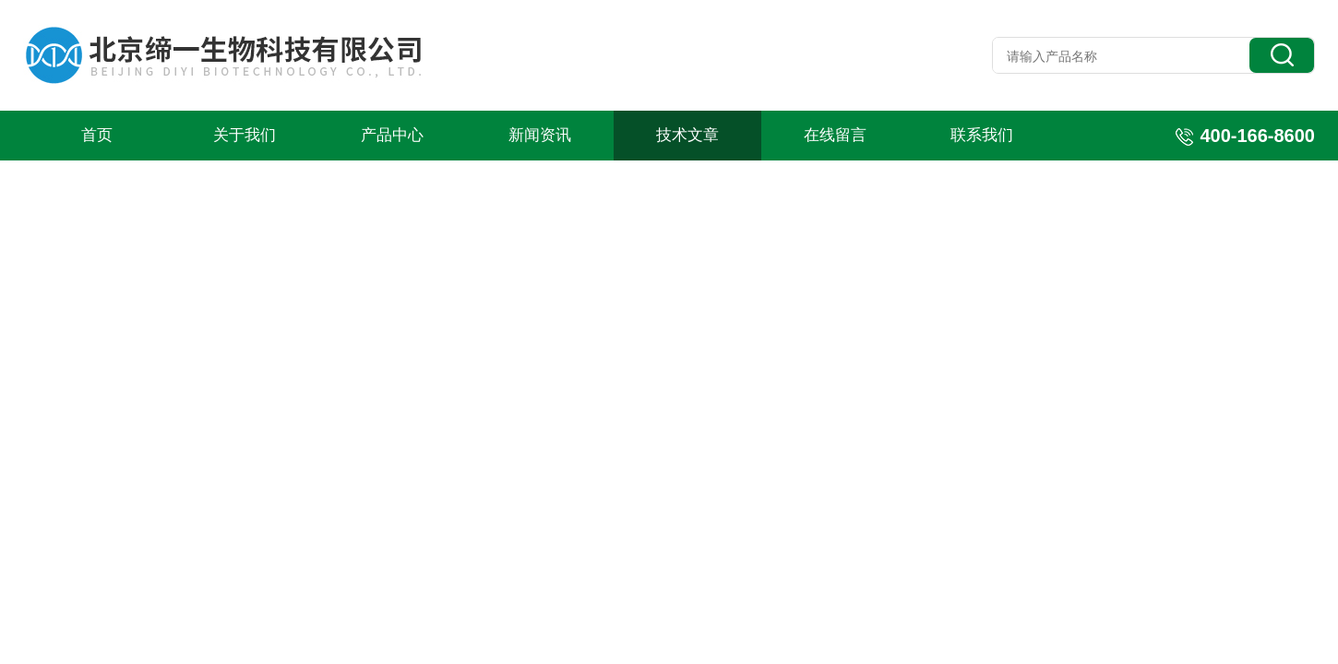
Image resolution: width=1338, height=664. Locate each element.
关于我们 (244, 135)
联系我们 (981, 135)
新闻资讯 (539, 135)
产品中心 (392, 135)
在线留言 (835, 135)
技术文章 (687, 135)
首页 (97, 135)
